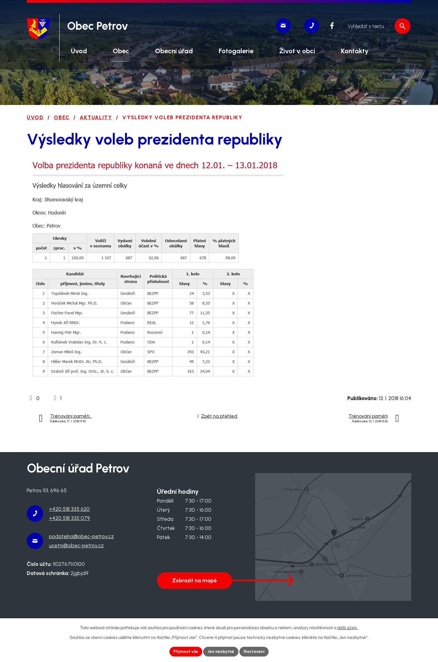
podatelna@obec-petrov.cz (81, 536)
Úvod (35, 117)
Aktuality (96, 117)
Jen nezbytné (221, 651)
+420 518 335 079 (69, 518)
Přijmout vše (185, 651)
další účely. (347, 627)
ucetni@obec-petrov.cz (76, 545)
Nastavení (254, 651)
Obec (62, 117)
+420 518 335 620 (69, 509)
